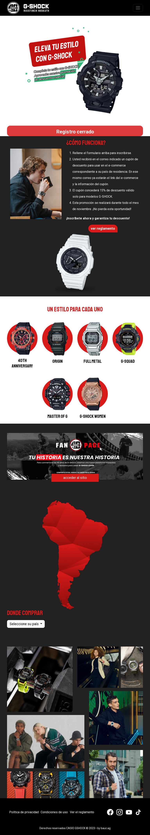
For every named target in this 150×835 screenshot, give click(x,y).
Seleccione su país (24, 624)
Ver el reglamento (82, 812)
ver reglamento (103, 228)
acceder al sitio (75, 478)
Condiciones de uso (54, 812)
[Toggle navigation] (138, 7)
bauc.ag (106, 828)
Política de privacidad (24, 812)
